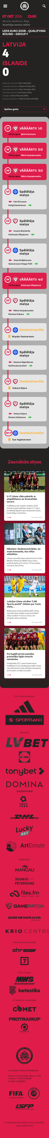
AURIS (31, 1126)
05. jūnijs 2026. (24, 675)
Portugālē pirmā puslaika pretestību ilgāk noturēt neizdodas (20, 656)
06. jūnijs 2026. (24, 517)
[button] (24, 109)
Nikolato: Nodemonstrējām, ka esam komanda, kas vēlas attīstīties (23, 551)
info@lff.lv (21, 1081)
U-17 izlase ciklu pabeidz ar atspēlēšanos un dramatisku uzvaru (22, 499)
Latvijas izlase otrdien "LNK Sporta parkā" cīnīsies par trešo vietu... (24, 604)
